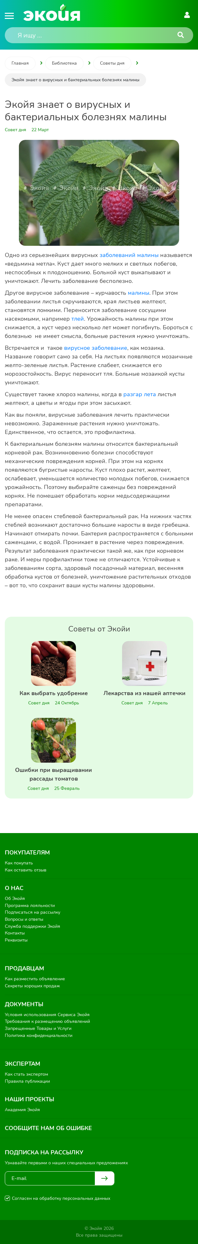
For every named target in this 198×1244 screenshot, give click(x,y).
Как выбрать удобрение (54, 693)
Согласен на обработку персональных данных (61, 1198)
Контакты (15, 933)
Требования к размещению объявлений (47, 1021)
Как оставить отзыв (25, 870)
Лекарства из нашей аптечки (144, 693)
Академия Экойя (22, 1110)
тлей (77, 319)
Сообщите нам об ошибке (48, 1128)
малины (138, 293)
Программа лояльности (30, 906)
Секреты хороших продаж (32, 986)
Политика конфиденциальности (38, 1035)
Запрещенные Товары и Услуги (38, 1028)
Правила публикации (27, 1081)
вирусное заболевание (95, 348)
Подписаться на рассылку (32, 912)
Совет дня (39, 703)
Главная (20, 63)
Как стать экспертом (26, 1074)
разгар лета (139, 394)
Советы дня (112, 63)
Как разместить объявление (35, 979)
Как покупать (19, 863)
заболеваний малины (129, 255)
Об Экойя (15, 898)
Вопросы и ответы (24, 919)
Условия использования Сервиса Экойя (47, 1015)
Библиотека (64, 63)
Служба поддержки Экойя (32, 926)
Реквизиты (16, 940)
